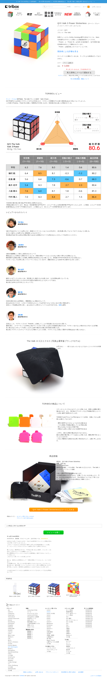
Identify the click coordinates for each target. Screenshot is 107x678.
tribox (9, 653)
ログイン (77, 6)
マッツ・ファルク (11, 99)
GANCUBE (11, 628)
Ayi (9, 610)
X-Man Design (12, 662)
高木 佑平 (21, 269)
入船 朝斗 (21, 245)
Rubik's (10, 648)
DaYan (10, 620)
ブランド (19, 518)
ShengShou (11, 650)
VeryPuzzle (11, 657)
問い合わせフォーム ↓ (87, 1)
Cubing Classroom (13, 618)
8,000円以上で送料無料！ (29, 1)
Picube (10, 643)
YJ (9, 663)
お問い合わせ (96, 7)
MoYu (9, 640)
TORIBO (21, 675)
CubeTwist (11, 615)
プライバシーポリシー (52, 672)
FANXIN (10, 626)
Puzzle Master (12, 645)
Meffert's (10, 637)
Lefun (9, 633)
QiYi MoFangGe (28, 518)
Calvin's (10, 611)
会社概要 (80, 672)
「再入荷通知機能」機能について (79, 79)
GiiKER (10, 630)
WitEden (10, 660)
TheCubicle (11, 616)
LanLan (10, 631)
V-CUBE (10, 655)
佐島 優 (20, 315)
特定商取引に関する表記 (68, 672)
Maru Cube (11, 635)
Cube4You (11, 613)
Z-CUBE (10, 667)
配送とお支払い (28, 672)
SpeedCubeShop (13, 652)
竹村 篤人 (21, 222)
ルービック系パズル (22, 516)
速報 (60, 305)
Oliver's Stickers (13, 642)
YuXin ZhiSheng (13, 665)
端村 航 (20, 292)
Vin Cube (11, 658)
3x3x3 (32, 516)
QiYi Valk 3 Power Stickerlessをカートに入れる (53, 510)
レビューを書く (53, 532)
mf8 (9, 638)
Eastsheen (11, 623)
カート (86, 7)
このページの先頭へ (96, 675)
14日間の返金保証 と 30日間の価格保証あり (53, 1)
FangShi (10, 625)
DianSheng (11, 621)
